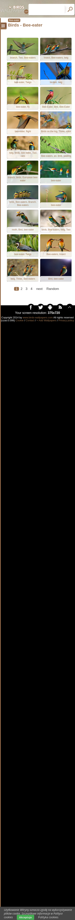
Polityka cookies (48, 917)
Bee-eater (14, 20)
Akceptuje (25, 917)
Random (52, 289)
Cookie (19, 320)
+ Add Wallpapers (46, 320)
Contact (30, 320)
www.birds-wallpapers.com (38, 317)
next (39, 289)
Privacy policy (66, 320)
